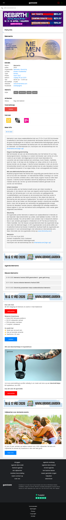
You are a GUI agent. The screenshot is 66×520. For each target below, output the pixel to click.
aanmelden (11, 311)
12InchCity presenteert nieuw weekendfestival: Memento (28, 288)
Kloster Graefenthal (20, 72)
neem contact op (17, 476)
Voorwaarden (33, 506)
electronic (22, 92)
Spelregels (33, 509)
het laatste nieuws (49, 470)
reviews (10, 339)
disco (15, 92)
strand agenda (49, 468)
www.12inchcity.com (44, 231)
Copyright (33, 514)
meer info (10, 453)
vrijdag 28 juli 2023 (20, 78)
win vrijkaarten (17, 470)
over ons (17, 479)
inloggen (17, 462)
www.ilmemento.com (20, 84)
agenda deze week (17, 465)
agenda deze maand (49, 465)
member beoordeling (17, 473)
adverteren (48, 479)
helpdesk (49, 476)
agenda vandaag (48, 462)
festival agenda (17, 468)
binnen (16, 74)
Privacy (33, 511)
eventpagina (18, 86)
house (29, 92)
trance (35, 92)
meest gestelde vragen (48, 473)
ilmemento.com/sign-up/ (15, 149)
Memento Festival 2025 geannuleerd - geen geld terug (27, 277)
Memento (17, 69)
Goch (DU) (17, 76)
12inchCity (23, 69)
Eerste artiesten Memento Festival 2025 (22, 283)
